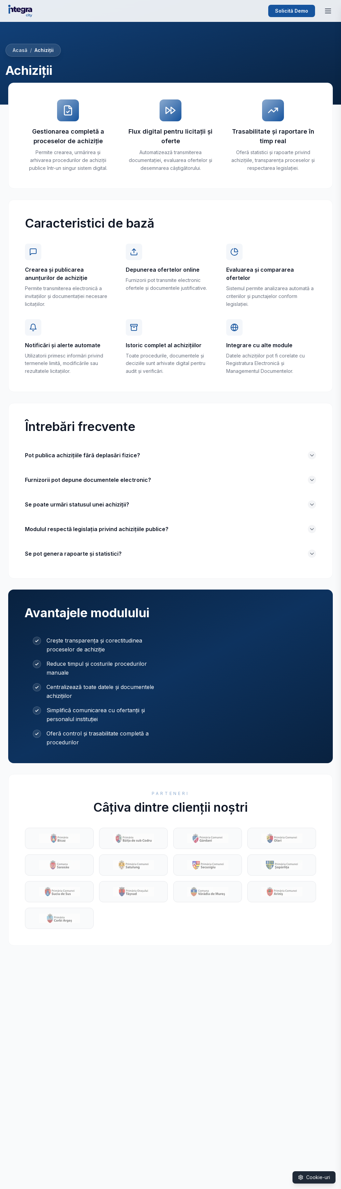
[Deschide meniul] (328, 10)
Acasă (20, 50)
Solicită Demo (291, 11)
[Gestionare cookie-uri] (314, 1177)
